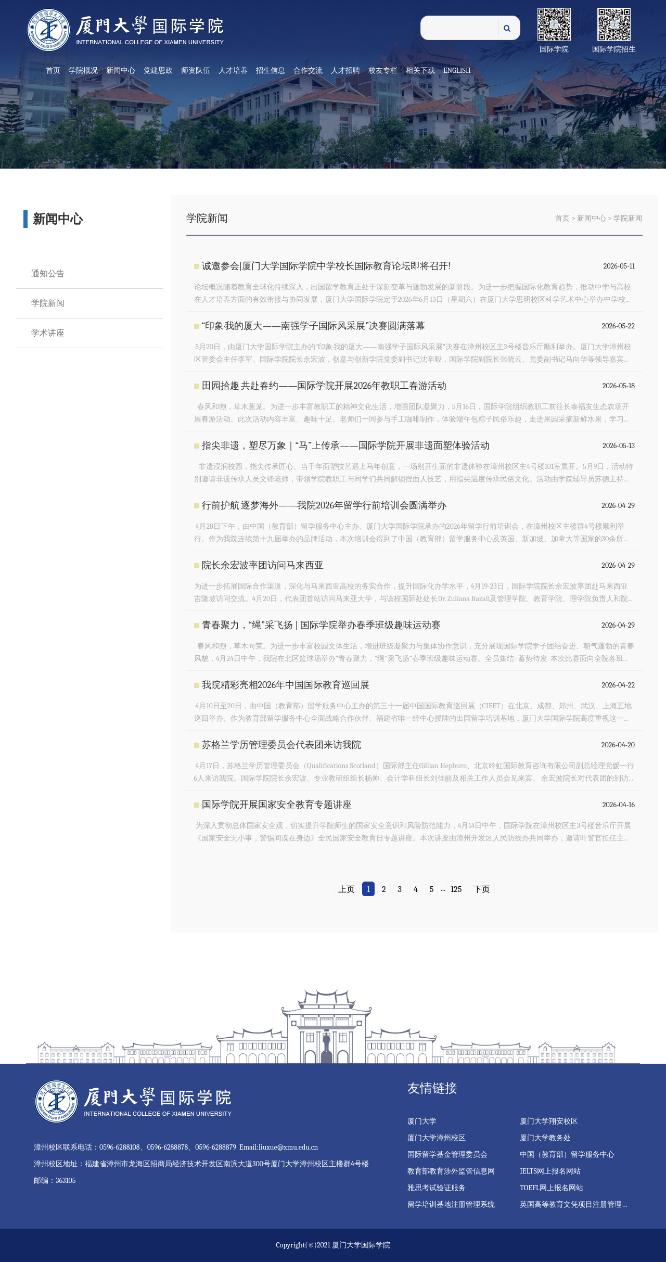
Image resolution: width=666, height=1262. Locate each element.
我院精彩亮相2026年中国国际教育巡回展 (286, 685)
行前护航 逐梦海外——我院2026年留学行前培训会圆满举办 (324, 505)
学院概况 (83, 70)
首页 (53, 70)
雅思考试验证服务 (436, 1187)
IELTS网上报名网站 (550, 1171)
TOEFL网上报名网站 (551, 1187)
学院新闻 (48, 303)
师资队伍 (195, 70)
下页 (481, 889)
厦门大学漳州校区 (436, 1137)
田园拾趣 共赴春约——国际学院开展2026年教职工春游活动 (324, 385)
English (457, 70)
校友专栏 (383, 70)
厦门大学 (422, 1121)
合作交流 (308, 70)
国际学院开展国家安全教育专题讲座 (277, 804)
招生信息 (270, 70)
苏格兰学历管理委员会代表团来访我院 (281, 745)
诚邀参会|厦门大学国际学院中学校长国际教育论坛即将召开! (326, 266)
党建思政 (158, 70)
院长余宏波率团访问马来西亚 (263, 565)
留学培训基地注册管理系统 (451, 1204)
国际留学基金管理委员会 (447, 1154)
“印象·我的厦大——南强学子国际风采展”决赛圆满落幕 (313, 326)
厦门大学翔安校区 (549, 1121)
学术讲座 (48, 333)
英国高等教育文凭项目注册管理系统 (578, 1204)
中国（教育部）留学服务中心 (567, 1154)
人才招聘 (345, 70)
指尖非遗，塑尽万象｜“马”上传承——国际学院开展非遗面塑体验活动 (346, 445)
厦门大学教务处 (545, 1137)
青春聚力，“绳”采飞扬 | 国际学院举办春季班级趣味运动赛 (321, 625)
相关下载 (420, 70)
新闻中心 (120, 70)
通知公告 (48, 273)
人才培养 (233, 70)
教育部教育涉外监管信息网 (451, 1171)
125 (456, 889)
